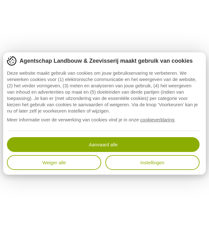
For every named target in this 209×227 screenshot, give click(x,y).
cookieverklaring (157, 119)
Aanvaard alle (103, 144)
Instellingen (152, 162)
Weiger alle (54, 162)
